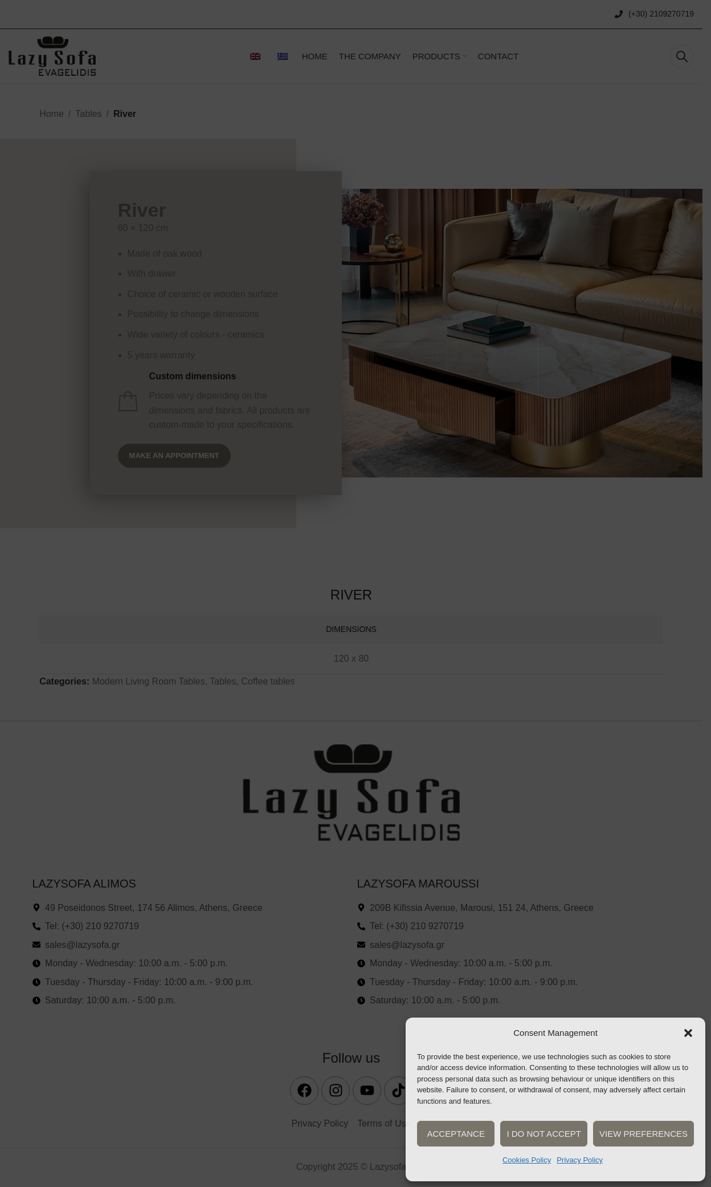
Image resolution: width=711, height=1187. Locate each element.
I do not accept (543, 1134)
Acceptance (455, 1134)
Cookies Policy (526, 1160)
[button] (688, 1033)
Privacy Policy (580, 1160)
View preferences (643, 1134)
